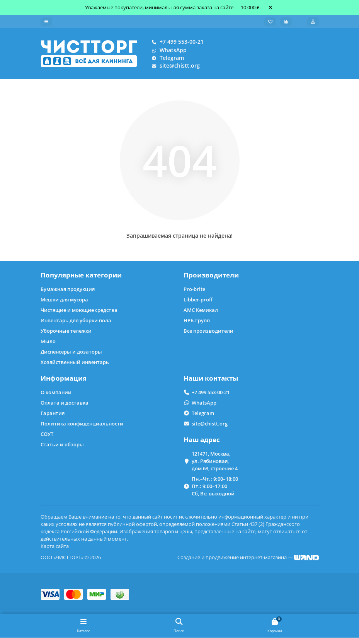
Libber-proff (198, 299)
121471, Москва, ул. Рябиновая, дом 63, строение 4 (215, 461)
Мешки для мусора (64, 299)
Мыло (48, 341)
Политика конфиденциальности (82, 423)
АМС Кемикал (201, 309)
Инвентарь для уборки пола (76, 320)
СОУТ (47, 433)
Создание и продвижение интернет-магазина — (248, 557)
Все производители (208, 330)
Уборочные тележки (66, 330)
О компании (56, 392)
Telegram (166, 58)
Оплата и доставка (64, 402)
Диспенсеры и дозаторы (71, 351)
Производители (211, 275)
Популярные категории (81, 275)
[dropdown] (46, 21)
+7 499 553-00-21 (176, 42)
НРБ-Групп (197, 320)
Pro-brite (194, 289)
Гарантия (53, 413)
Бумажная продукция (68, 289)
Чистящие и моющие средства (79, 309)
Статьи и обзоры (62, 444)
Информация (64, 378)
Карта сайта (55, 546)
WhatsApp (168, 50)
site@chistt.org (174, 66)
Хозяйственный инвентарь (75, 362)
